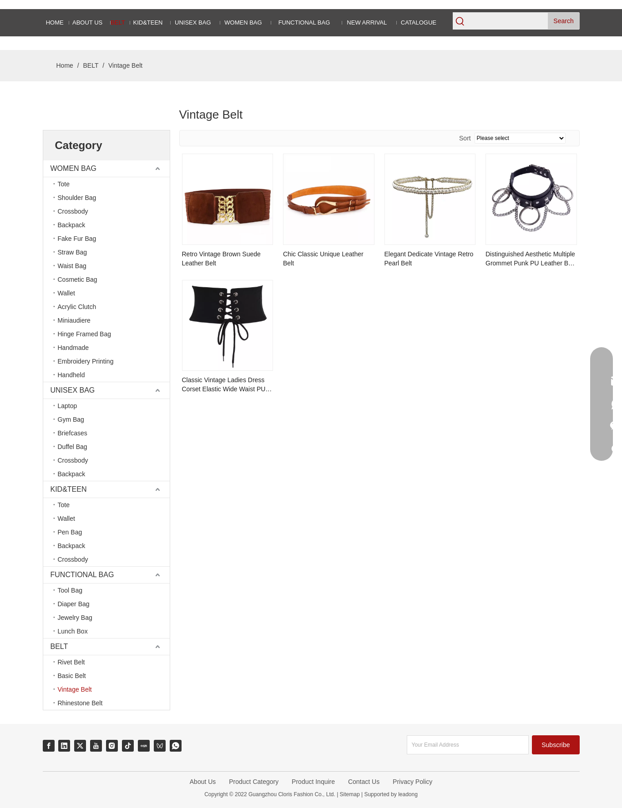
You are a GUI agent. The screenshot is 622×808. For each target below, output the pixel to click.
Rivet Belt (71, 662)
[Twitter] (80, 746)
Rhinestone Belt (80, 703)
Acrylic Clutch (77, 306)
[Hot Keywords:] (564, 21)
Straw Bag (72, 252)
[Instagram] (112, 746)
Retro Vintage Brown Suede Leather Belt (221, 258)
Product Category (253, 781)
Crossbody (73, 211)
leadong (407, 794)
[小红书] (144, 746)
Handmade (73, 347)
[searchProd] (507, 21)
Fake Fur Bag (77, 238)
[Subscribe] (555, 744)
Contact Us (363, 781)
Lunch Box (73, 631)
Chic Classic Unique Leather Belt (323, 258)
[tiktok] (128, 746)
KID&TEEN (69, 489)
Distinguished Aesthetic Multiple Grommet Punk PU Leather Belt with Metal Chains (530, 259)
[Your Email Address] (468, 744)
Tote (64, 184)
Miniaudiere (74, 320)
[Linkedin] (64, 746)
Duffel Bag (72, 446)
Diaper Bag (74, 604)
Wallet (66, 293)
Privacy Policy (412, 781)
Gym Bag (71, 419)
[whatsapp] (176, 746)
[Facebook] (49, 746)
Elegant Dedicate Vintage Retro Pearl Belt (429, 258)
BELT (59, 646)
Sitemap (350, 794)
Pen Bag (70, 532)
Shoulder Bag (77, 197)
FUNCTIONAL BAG (82, 575)
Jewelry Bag (75, 617)
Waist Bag (72, 265)
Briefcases (72, 433)
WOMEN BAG (73, 168)
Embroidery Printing (86, 361)
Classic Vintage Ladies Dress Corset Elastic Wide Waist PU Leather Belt (224, 385)
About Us (203, 781)
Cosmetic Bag (77, 279)
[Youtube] (96, 746)
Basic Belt (72, 675)
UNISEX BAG (73, 390)
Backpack (72, 225)
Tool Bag (70, 590)
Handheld (71, 375)
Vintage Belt (75, 689)
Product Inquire (313, 781)
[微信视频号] (160, 746)
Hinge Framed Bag (84, 334)
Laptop (67, 405)
